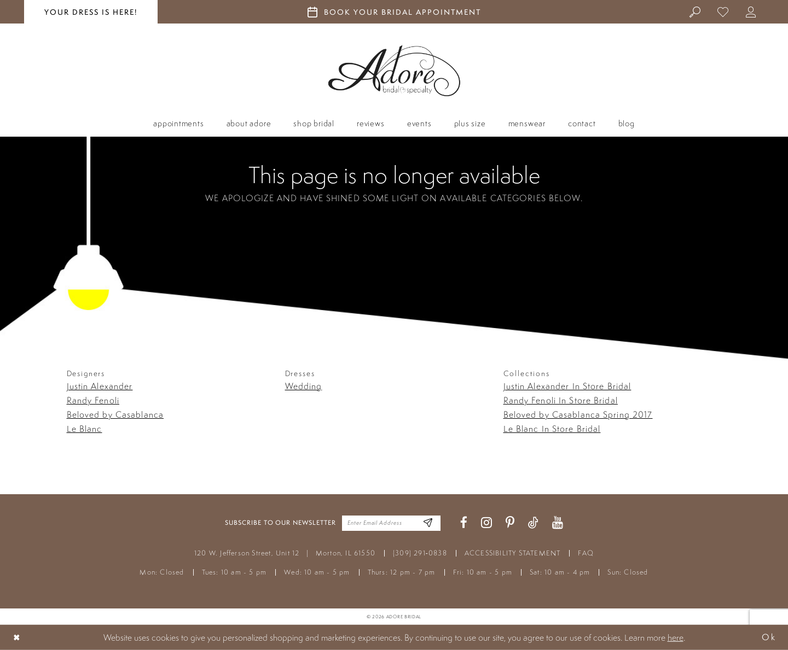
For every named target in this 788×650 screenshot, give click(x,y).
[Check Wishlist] (723, 11)
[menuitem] (695, 11)
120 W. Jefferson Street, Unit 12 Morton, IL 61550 (284, 553)
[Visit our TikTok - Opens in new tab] (533, 523)
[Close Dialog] (17, 637)
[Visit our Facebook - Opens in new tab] (463, 523)
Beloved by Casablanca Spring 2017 (578, 414)
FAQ (586, 553)
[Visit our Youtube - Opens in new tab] (557, 523)
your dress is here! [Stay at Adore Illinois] (90, 12)
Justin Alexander (100, 385)
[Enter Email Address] (428, 523)
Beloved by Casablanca (115, 414)
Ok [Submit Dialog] (769, 637)
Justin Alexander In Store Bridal (567, 385)
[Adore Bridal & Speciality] (394, 70)
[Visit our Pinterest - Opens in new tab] (510, 523)
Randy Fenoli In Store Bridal (560, 400)
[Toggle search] (695, 11)
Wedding (303, 385)
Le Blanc (84, 428)
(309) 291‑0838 (420, 553)
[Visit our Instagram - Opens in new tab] (486, 523)
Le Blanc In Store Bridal (552, 428)
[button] (751, 11)
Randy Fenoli (93, 400)
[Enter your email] (391, 523)
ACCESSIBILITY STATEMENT (513, 553)
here (675, 637)
